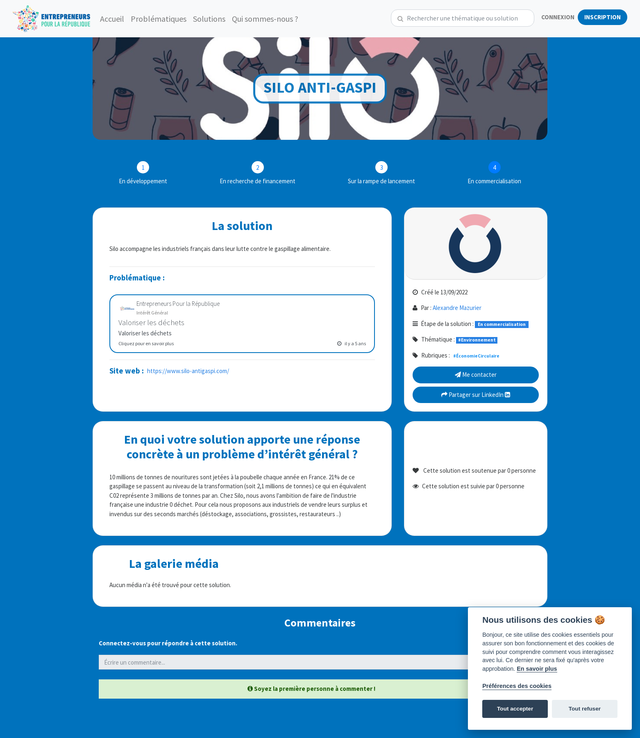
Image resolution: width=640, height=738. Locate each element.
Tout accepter (515, 709)
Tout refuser (585, 709)
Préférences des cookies (516, 686)
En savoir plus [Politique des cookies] (537, 668)
